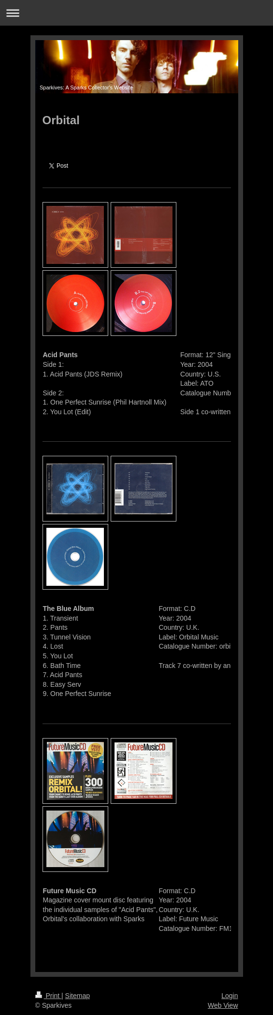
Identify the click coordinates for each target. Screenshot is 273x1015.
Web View (223, 1005)
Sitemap (77, 996)
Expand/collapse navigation (136, 12)
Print (48, 996)
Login (229, 996)
